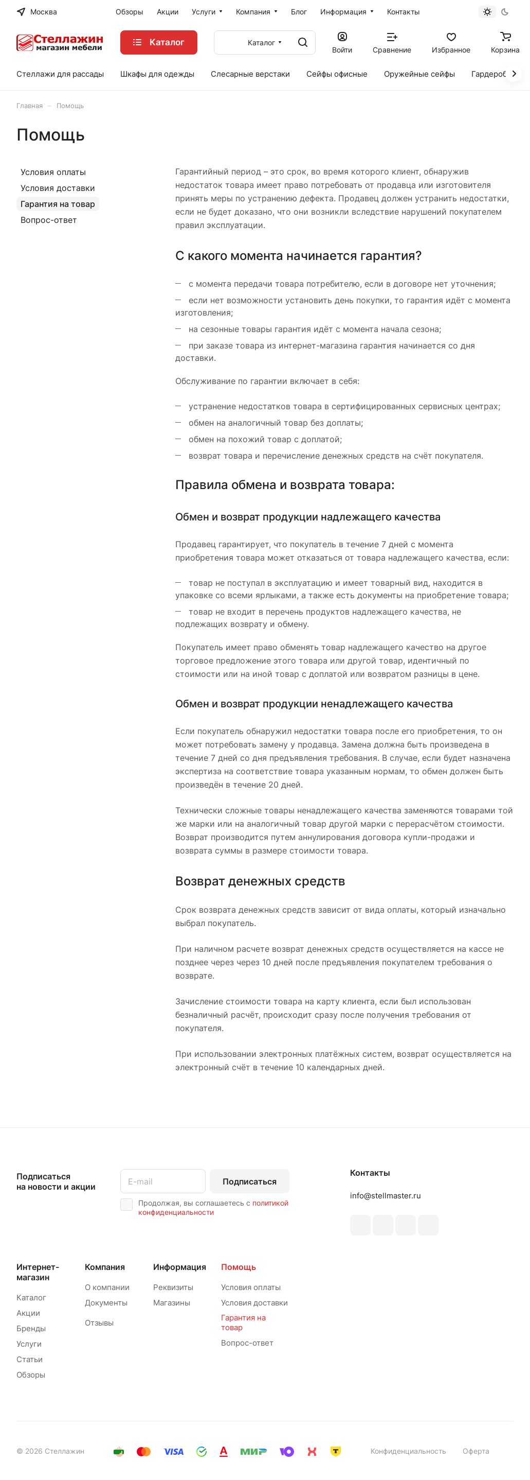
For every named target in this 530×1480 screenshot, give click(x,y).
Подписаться (250, 1181)
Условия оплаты (53, 172)
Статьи (29, 1359)
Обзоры (30, 1375)
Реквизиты (173, 1287)
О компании (107, 1287)
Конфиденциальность (408, 1451)
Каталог (31, 1297)
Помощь (238, 1267)
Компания (105, 1267)
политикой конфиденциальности (213, 1207)
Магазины (171, 1303)
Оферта (476, 1451)
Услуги (29, 1344)
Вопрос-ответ (49, 220)
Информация (179, 1267)
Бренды (31, 1328)
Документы (106, 1303)
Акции (28, 1313)
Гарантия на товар (58, 204)
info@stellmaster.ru (385, 1195)
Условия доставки (58, 188)
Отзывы (99, 1323)
